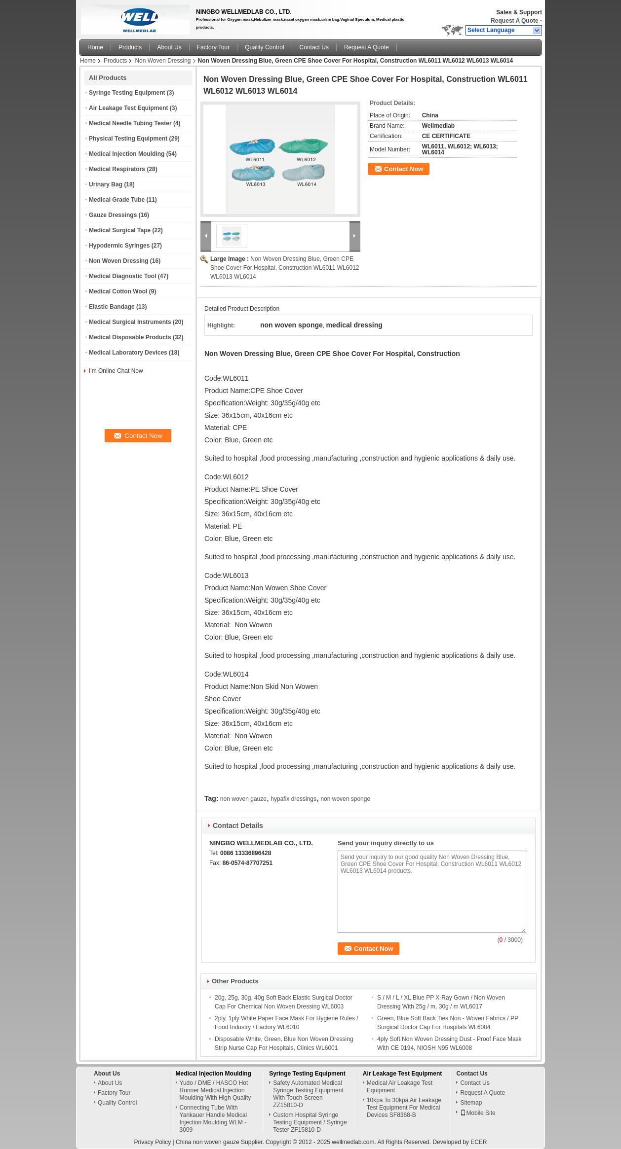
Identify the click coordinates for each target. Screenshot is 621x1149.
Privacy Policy (152, 1139)
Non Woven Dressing (163, 60)
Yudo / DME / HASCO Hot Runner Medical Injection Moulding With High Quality (215, 1088)
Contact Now (403, 169)
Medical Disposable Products (130, 337)
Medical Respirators (117, 169)
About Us (169, 47)
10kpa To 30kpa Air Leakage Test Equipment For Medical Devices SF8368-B (404, 1105)
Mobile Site (477, 1110)
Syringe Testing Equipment (127, 92)
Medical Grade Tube (117, 199)
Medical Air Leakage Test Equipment (399, 1084)
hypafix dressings (293, 796)
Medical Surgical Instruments (130, 322)
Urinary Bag (105, 184)
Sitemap (471, 1100)
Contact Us (314, 47)
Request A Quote (514, 20)
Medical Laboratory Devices (128, 352)
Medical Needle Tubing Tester (130, 123)
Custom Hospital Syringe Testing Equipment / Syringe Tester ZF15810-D (310, 1120)
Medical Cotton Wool (118, 291)
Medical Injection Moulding (126, 153)
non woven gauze (243, 796)
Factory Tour (213, 47)
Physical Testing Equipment (128, 138)
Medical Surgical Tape (120, 230)
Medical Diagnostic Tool (122, 276)
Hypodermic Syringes (119, 245)
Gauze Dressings (113, 215)
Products (130, 47)
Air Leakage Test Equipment (128, 108)
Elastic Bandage (112, 306)
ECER (478, 1139)
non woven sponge (345, 796)
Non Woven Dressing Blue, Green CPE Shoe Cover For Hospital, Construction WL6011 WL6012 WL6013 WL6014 (284, 267)
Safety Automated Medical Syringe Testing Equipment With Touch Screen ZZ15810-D (308, 1091)
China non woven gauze (207, 1139)
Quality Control (264, 47)
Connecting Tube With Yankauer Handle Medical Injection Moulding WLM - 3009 (213, 1116)
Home (95, 47)
